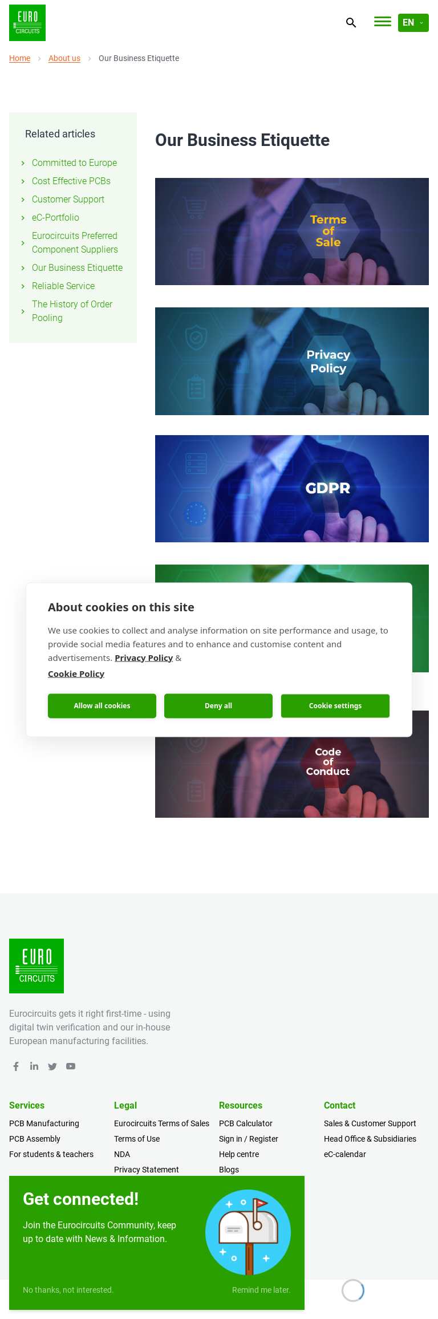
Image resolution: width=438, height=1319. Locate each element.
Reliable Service (56, 286)
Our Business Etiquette (70, 267)
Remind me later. (261, 1289)
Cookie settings (335, 706)
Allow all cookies (102, 706)
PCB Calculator (246, 1123)
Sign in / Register (248, 1138)
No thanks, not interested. (68, 1289)
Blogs (229, 1169)
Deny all (218, 706)
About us (64, 58)
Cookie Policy (76, 673)
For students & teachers (51, 1154)
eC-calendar (345, 1154)
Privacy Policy (144, 657)
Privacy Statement (146, 1169)
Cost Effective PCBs (64, 181)
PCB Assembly (34, 1138)
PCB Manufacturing (44, 1123)
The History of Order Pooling (65, 311)
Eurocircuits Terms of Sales (161, 1123)
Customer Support (61, 199)
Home (19, 58)
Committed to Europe (67, 162)
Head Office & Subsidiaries (370, 1138)
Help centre (239, 1154)
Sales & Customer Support (370, 1123)
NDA (122, 1154)
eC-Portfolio (48, 217)
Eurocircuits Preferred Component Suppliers (68, 242)
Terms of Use (137, 1138)
